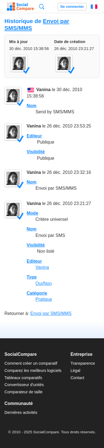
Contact (77, 378)
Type (32, 277)
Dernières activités (20, 412)
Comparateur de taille (23, 392)
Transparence (82, 363)
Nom (32, 105)
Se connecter (72, 6)
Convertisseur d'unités (24, 384)
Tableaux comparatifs (23, 378)
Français (94, 6)
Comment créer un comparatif (30, 363)
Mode (32, 213)
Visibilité (36, 151)
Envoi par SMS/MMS (50, 313)
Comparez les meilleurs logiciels (33, 370)
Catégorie (37, 293)
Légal (75, 370)
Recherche (41, 6)
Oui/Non (43, 283)
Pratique (43, 299)
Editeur (34, 136)
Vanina (43, 89)
